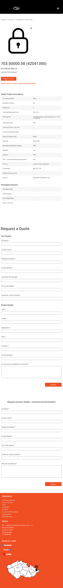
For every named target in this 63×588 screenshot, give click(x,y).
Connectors (10, 20)
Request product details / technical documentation (18, 83)
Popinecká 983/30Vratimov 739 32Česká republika (8, 530)
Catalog (3, 20)
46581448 (7, 534)
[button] (58, 8)
